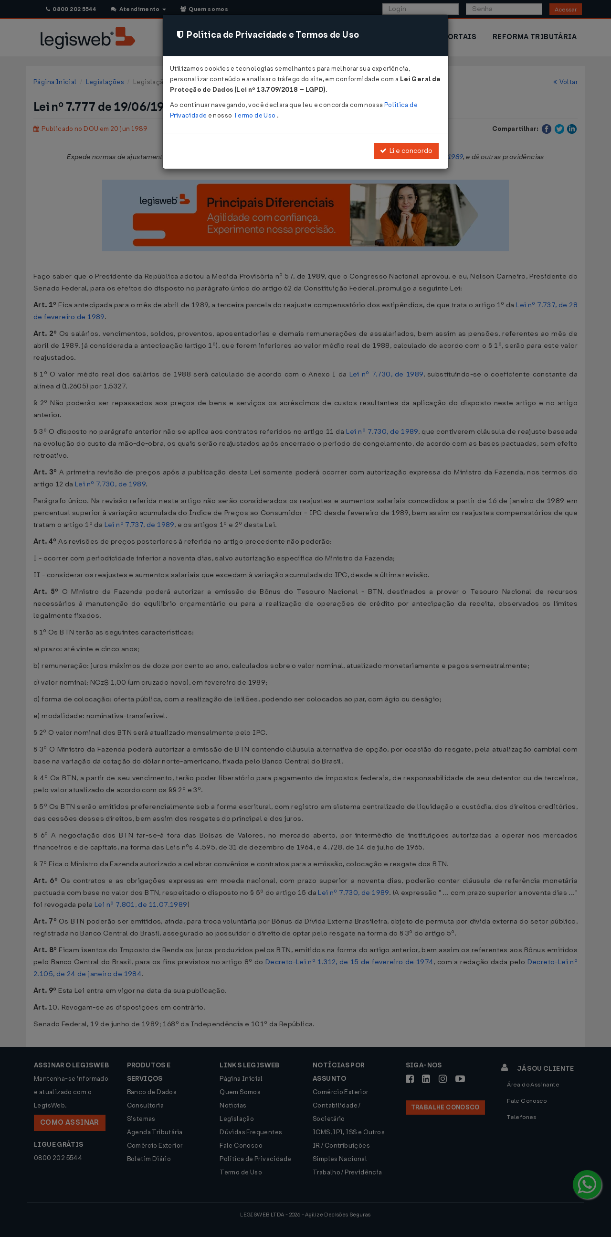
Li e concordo (406, 150)
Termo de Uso (255, 115)
